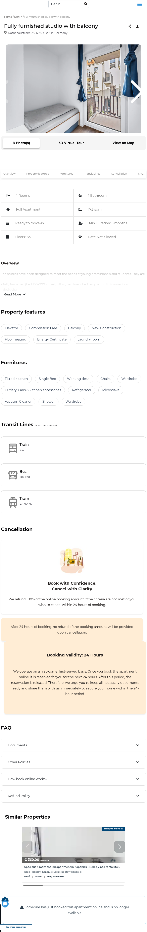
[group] (73, 854)
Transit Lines (92, 173)
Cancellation (119, 173)
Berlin (18, 16)
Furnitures (66, 173)
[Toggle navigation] (139, 4)
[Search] (68, 4)
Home (8, 16)
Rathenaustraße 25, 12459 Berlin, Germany (37, 33)
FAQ (141, 173)
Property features (37, 173)
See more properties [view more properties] (16, 927)
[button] (120, 847)
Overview (9, 173)
